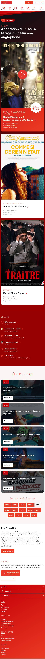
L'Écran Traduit (6, 624)
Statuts (3, 612)
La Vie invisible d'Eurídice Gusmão (14, 113)
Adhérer (28, 3)
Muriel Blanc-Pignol (15, 293)
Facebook (22, 591)
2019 (15, 510)
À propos (3, 8)
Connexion (38, 3)
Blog (22, 587)
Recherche (41, 8)
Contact (3, 650)
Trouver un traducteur (8, 638)
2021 (38, 505)
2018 (22, 510)
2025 (7, 505)
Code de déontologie (7, 626)
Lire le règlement (8, 551)
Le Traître (7, 290)
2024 (15, 505)
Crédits (3, 655)
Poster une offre (6, 640)
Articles (34, 8)
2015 (11, 515)
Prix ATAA (4, 609)
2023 (22, 505)
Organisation (5, 607)
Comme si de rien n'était (13, 204)
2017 (30, 510)
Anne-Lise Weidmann (16, 206)
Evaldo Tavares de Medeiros (19, 120)
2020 (7, 510)
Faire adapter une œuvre (8, 636)
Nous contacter (8, 579)
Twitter (22, 596)
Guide (28, 8)
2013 (26, 515)
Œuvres (15, 8)
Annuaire (22, 8)
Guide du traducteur (7, 622)
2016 (38, 510)
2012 (34, 515)
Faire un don (5, 648)
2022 (30, 505)
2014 (18, 515)
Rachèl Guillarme (14, 117)
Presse (3, 653)
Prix (10, 8)
